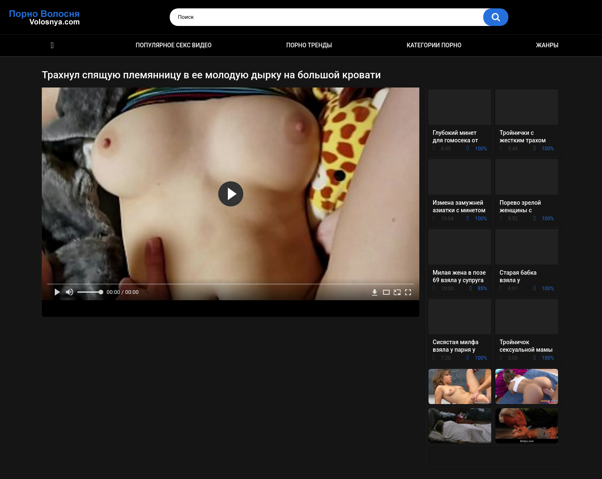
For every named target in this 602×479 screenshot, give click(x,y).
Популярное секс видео (174, 45)
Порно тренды (309, 45)
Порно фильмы (52, 45)
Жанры (547, 45)
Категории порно (434, 45)
